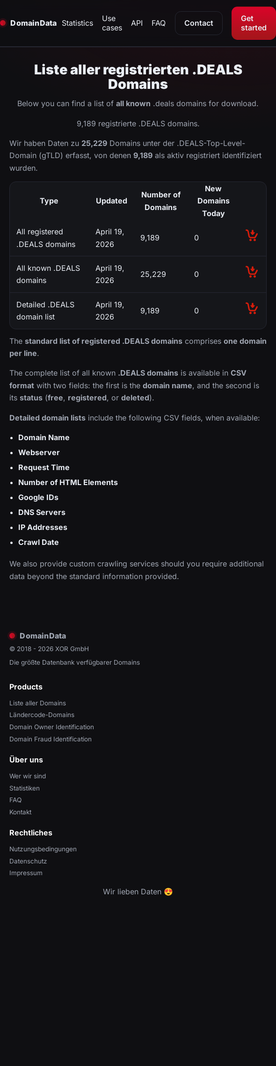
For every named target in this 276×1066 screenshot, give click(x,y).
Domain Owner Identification (51, 727)
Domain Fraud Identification (50, 739)
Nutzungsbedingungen (43, 849)
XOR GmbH (72, 649)
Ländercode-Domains (41, 714)
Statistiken (24, 788)
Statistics (77, 23)
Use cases (112, 23)
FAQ (159, 23)
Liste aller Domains (37, 703)
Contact (198, 23)
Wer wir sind (27, 776)
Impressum (26, 873)
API (137, 23)
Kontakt (20, 812)
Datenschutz (28, 861)
